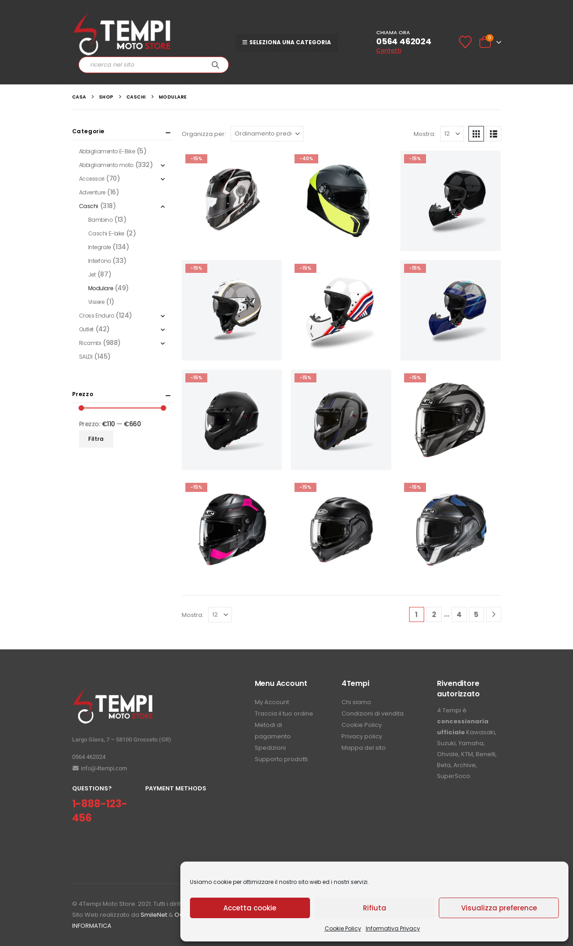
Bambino (100, 220)
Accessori (92, 179)
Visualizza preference (499, 908)
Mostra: (425, 134)
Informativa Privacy (393, 928)
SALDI (86, 357)
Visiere (96, 302)
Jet (92, 274)
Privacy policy (362, 736)
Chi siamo (356, 702)
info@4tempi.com (99, 768)
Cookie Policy (343, 928)
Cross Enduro (96, 315)
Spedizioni (270, 747)
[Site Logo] (122, 34)
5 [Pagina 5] (476, 614)
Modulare (100, 288)
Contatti (388, 50)
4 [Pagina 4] (459, 614)
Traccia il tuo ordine (284, 713)
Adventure (92, 192)
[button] (476, 133)
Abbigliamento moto (106, 165)
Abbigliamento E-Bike (107, 151)
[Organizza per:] (267, 133)
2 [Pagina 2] (434, 614)
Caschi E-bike (106, 233)
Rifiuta (374, 908)
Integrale (99, 247)
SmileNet (154, 914)
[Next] (493, 614)
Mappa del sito (364, 747)
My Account (272, 702)
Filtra (96, 439)
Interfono (99, 261)
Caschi (88, 206)
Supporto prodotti (281, 759)
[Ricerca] (215, 65)
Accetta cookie (249, 908)
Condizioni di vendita (373, 713)
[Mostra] (452, 133)
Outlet (86, 329)
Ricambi (90, 343)
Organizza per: (204, 134)
